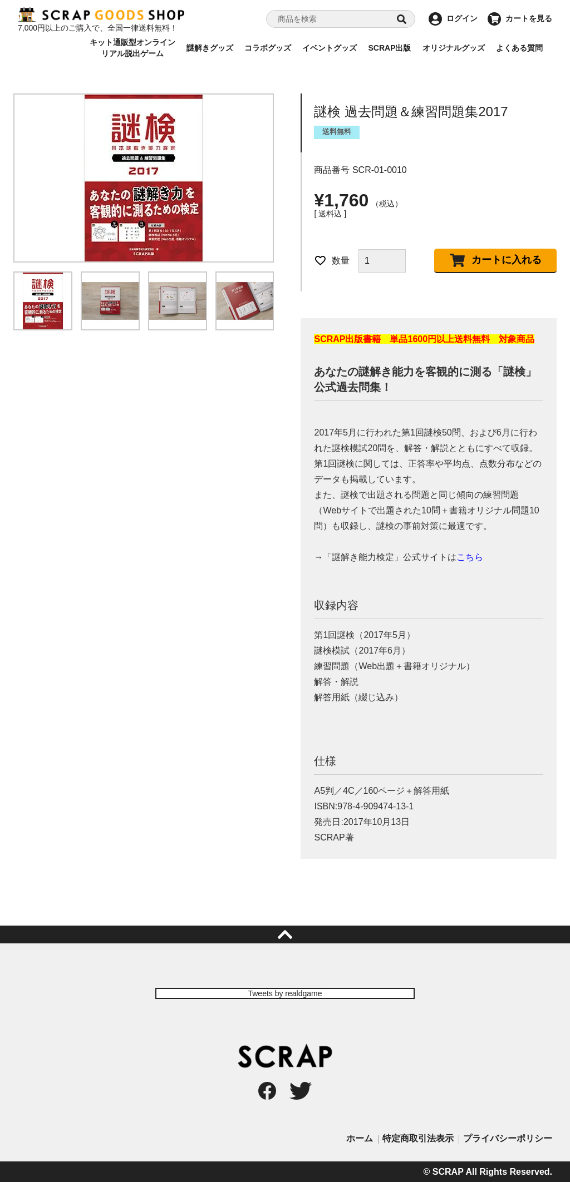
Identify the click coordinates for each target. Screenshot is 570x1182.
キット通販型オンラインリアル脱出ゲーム (132, 48)
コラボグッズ (267, 47)
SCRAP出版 (389, 47)
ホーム (359, 1138)
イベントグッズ (329, 47)
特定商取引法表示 (418, 1138)
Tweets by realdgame (285, 993)
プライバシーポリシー (507, 1138)
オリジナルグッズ (453, 47)
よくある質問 (519, 47)
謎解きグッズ (209, 47)
